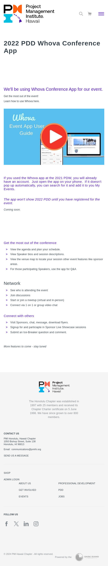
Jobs (61, 496)
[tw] (16, 523)
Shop (7, 473)
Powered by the (63, 557)
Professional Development (76, 483)
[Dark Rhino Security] (87, 557)
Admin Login (11, 479)
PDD (60, 490)
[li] (26, 523)
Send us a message (16, 455)
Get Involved (27, 490)
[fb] (6, 523)
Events (23, 496)
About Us (25, 483)
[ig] (36, 523)
